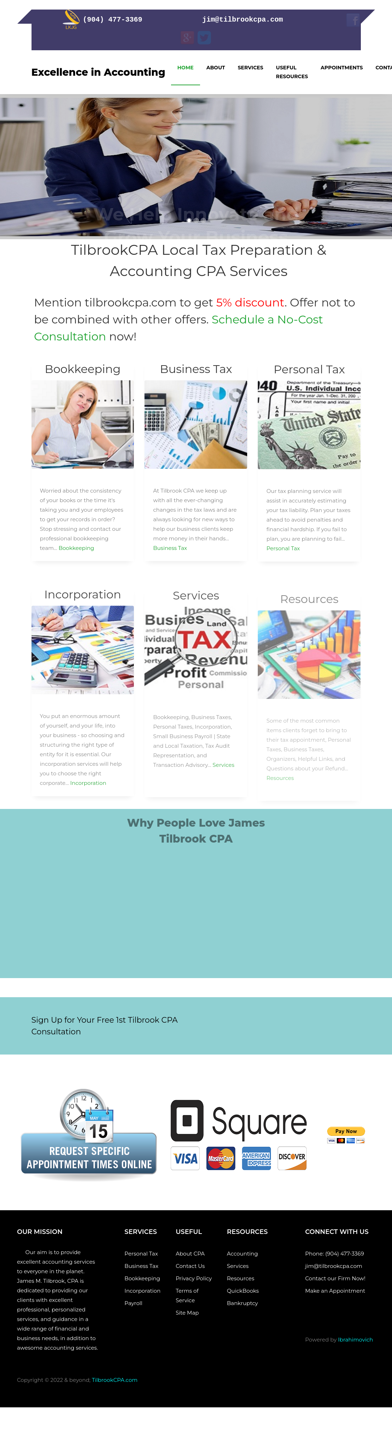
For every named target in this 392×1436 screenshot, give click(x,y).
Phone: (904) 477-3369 (334, 1253)
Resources (240, 1278)
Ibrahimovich (355, 1339)
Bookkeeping (76, 553)
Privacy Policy (194, 1278)
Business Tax (170, 553)
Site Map (190, 1312)
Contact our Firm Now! (335, 1278)
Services (250, 67)
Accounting (242, 1253)
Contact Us (190, 1266)
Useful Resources (292, 72)
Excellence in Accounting (98, 72)
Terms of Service (187, 1295)
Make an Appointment (336, 1290)
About (215, 67)
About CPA (190, 1253)
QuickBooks (243, 1290)
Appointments (342, 67)
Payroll (141, 1303)
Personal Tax (283, 555)
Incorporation (88, 792)
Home (185, 67)
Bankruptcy (242, 1303)
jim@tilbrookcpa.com (335, 1266)
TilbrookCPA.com (114, 1380)
